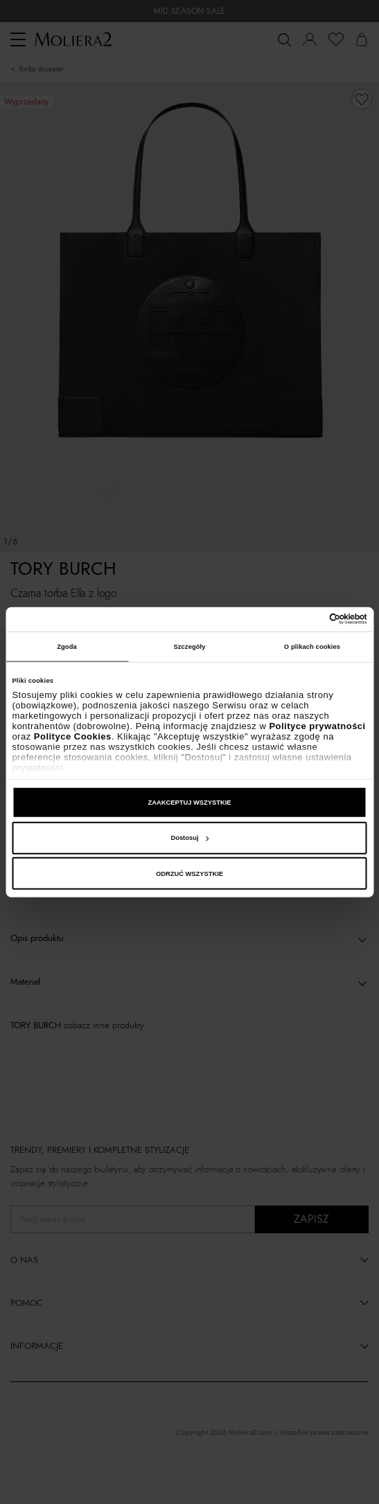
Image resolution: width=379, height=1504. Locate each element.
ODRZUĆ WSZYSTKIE (189, 873)
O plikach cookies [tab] (312, 646)
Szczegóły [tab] (189, 646)
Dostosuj (189, 837)
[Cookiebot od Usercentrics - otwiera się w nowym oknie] (306, 619)
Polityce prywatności (317, 726)
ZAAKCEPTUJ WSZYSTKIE (189, 802)
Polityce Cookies (73, 736)
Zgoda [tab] (67, 646)
